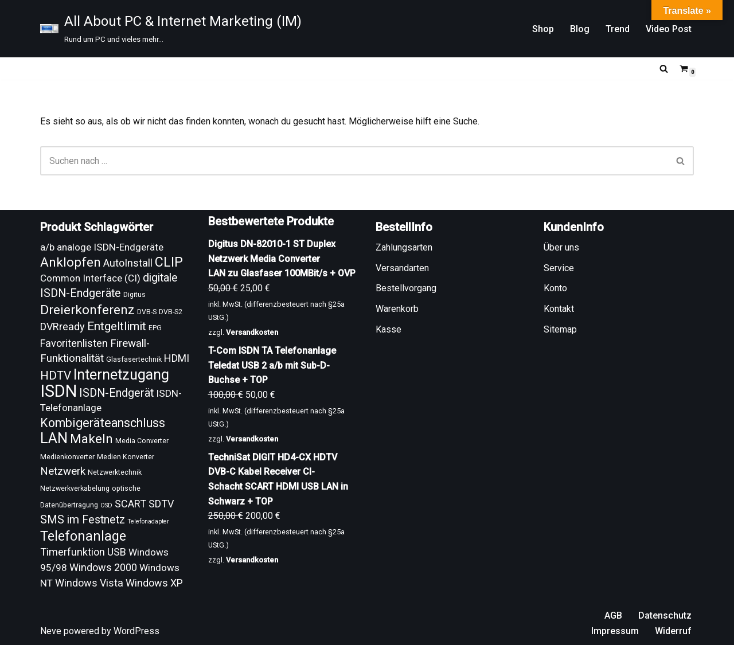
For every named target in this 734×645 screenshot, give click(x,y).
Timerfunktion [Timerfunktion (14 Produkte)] (72, 552)
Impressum (615, 631)
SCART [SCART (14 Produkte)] (130, 504)
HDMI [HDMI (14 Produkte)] (176, 358)
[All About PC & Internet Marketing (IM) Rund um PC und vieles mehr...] (171, 28)
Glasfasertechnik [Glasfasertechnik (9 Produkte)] (134, 359)
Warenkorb (397, 308)
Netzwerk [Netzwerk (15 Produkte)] (62, 471)
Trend (618, 29)
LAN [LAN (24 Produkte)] (54, 438)
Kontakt (559, 308)
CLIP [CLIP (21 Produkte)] (169, 262)
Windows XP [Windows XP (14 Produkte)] (154, 583)
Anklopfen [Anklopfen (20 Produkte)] (70, 262)
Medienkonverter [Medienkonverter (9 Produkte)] (67, 457)
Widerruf (673, 631)
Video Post (669, 29)
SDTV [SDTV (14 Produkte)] (161, 504)
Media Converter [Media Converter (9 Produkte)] (142, 441)
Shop (543, 29)
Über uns (561, 247)
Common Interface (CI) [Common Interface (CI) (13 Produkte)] (90, 278)
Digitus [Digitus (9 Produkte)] (134, 295)
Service (559, 268)
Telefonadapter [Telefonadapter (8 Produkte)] (148, 521)
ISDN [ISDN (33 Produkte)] (58, 391)
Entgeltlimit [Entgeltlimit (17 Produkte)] (116, 326)
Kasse (388, 329)
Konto (555, 288)
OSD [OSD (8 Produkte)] (106, 505)
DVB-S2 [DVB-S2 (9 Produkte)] (170, 312)
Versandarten (402, 268)
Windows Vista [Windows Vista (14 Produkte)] (89, 583)
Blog (579, 29)
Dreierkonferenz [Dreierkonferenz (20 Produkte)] (87, 310)
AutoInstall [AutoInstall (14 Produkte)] (128, 263)
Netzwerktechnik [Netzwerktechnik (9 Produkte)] (115, 472)
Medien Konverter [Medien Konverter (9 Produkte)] (125, 457)
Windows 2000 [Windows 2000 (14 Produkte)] (103, 567)
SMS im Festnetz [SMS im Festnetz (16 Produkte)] (82, 519)
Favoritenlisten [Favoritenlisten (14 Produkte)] (74, 343)
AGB (613, 615)
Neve (50, 631)
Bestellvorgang (406, 288)
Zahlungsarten (404, 247)
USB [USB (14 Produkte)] (116, 552)
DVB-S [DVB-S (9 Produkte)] (147, 312)
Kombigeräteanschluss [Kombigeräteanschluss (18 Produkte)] (102, 423)
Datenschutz (665, 615)
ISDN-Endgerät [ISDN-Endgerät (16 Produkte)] (116, 393)
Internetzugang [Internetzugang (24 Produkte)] (121, 374)
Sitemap (560, 329)
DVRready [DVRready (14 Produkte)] (62, 326)
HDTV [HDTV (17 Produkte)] (55, 375)
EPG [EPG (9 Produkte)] (155, 328)
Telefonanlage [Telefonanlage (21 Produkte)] (83, 536)
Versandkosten (252, 332)
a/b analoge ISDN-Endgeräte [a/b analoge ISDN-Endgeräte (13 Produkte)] (101, 247)
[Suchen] (663, 68)
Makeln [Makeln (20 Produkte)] (91, 439)
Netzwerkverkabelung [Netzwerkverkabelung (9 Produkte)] (75, 488)
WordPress (136, 631)
